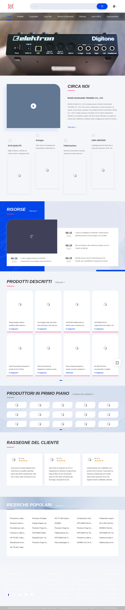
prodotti (20, 17)
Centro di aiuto (110, 598)
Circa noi (48, 17)
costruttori (33, 17)
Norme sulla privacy (111, 594)
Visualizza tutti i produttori (83, 394)
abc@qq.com (15, 585)
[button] (61, 380)
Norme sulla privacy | (14, 608)
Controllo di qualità (111, 589)
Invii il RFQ (96, 17)
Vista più (72, 127)
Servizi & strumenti (65, 17)
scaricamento (112, 17)
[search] (102, 6)
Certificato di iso (110, 585)
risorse (82, 17)
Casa (9, 17)
